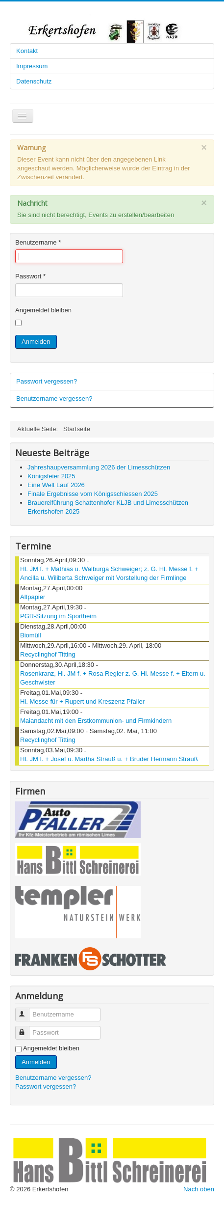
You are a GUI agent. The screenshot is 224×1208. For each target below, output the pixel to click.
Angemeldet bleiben (43, 310)
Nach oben (198, 1189)
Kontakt (27, 51)
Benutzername (38, 242)
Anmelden (36, 341)
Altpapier (32, 597)
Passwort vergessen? (46, 381)
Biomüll (30, 635)
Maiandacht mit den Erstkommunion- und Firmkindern (96, 720)
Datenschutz (33, 81)
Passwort (30, 276)
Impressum (32, 66)
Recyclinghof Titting (47, 654)
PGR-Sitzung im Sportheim (58, 616)
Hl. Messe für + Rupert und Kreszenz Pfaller (82, 701)
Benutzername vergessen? (54, 398)
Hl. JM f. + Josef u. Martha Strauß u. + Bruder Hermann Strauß (109, 759)
